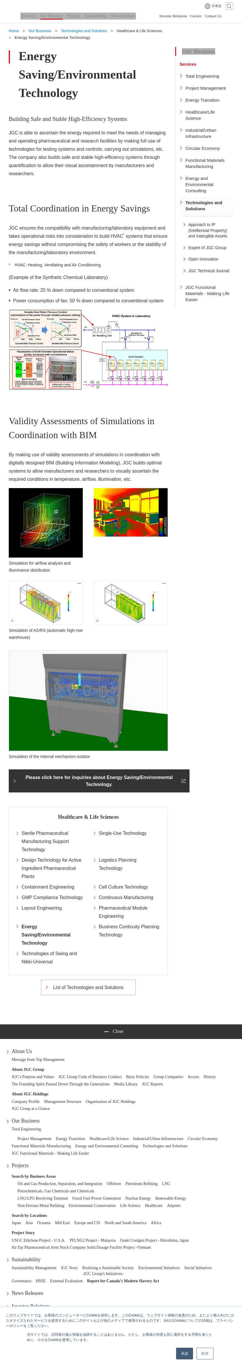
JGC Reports (152, 1084)
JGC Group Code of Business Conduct (90, 1077)
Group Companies (168, 1077)
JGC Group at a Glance (31, 1108)
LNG (166, 1184)
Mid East (62, 1223)
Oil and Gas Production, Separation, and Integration (59, 1184)
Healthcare (154, 1205)
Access (193, 1077)
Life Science (130, 1205)
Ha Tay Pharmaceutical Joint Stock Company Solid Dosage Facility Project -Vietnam (81, 1247)
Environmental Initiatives (159, 1268)
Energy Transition (70, 1139)
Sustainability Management (34, 1268)
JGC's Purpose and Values (33, 1077)
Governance (21, 1281)
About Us (22, 1051)
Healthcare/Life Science (109, 1139)
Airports (174, 1205)
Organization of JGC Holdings (111, 1101)
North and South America (125, 1223)
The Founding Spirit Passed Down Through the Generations (61, 1084)
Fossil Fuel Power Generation (96, 1198)
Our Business (26, 1121)
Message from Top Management (38, 1059)
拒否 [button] (204, 1354)
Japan (16, 1223)
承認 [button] (184, 1354)
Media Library (126, 1084)
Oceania (44, 1223)
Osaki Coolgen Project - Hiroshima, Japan (154, 1240)
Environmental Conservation (92, 1205)
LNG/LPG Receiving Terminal (42, 1198)
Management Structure (62, 1101)
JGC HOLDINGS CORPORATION (38, 6)
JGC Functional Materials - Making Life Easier (50, 1153)
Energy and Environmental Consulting (106, 1146)
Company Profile (26, 1101)
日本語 (216, 6)
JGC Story (69, 1268)
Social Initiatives (198, 1268)
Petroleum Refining (141, 1184)
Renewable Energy (170, 1198)
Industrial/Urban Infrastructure (158, 1139)
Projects (20, 1165)
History (210, 1077)
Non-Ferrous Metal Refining (40, 1205)
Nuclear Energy (138, 1198)
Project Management (34, 1139)
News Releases (27, 1293)
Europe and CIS (87, 1223)
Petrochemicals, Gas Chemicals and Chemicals (55, 1191)
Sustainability (26, 1259)
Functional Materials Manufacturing (41, 1146)
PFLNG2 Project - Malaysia (92, 1240)
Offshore (114, 1184)
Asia (29, 1223)
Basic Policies (137, 1077)
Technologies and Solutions (165, 1146)
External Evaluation (66, 1281)
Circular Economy (203, 1139)
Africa (156, 1223)
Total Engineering (26, 1129)
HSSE (41, 1281)
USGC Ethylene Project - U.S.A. (38, 1240)
